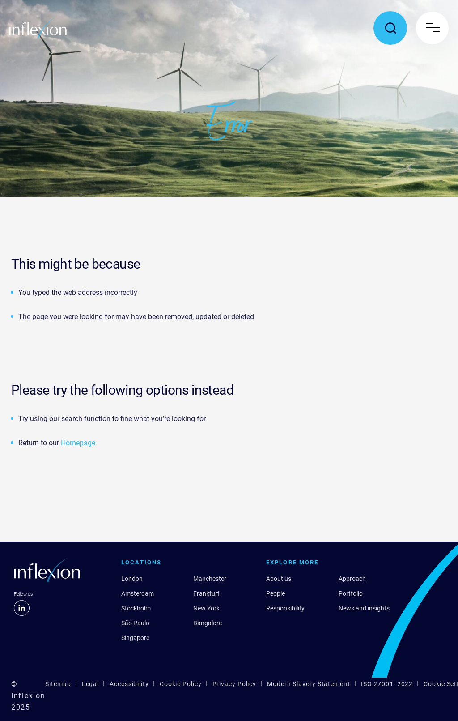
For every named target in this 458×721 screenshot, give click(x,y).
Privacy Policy (234, 683)
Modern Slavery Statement (308, 683)
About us (278, 578)
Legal (90, 683)
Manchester (209, 578)
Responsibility (285, 608)
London (132, 578)
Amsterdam (137, 593)
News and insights (364, 608)
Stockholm (136, 608)
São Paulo (135, 623)
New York (206, 608)
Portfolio (351, 593)
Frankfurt (206, 593)
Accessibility (129, 683)
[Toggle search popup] (390, 28)
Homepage (78, 443)
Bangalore (207, 623)
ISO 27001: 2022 (387, 683)
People (275, 593)
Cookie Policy (181, 683)
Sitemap (58, 683)
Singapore (135, 637)
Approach (352, 578)
